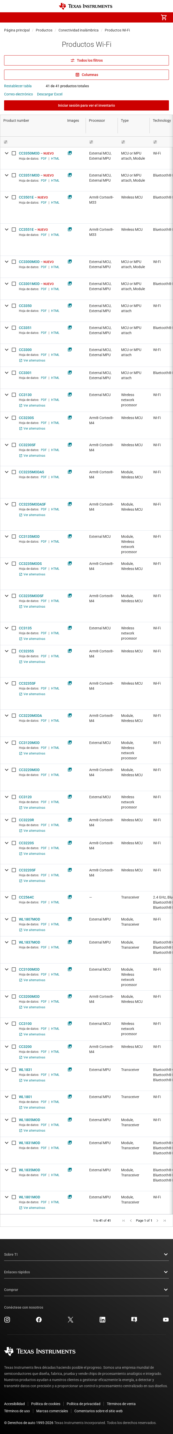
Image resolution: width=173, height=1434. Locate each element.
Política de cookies (45, 1404)
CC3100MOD (29, 969)
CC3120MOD (29, 743)
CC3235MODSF (31, 596)
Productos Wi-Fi (117, 30)
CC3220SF (27, 870)
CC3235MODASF (32, 504)
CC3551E (26, 229)
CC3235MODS (30, 564)
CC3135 (25, 628)
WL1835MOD (29, 1170)
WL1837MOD (29, 942)
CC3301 (25, 373)
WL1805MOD (29, 1120)
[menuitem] (121, 17)
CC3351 (25, 328)
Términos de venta (121, 1404)
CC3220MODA (30, 716)
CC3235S (26, 651)
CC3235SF (27, 683)
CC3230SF (27, 445)
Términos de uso (17, 1411)
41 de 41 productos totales (67, 86)
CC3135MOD (29, 536)
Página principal (17, 30)
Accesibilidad (14, 1404)
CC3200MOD (29, 996)
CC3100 (25, 1024)
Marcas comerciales (52, 1411)
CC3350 (25, 306)
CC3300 (25, 350)
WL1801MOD (29, 1197)
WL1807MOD (29, 919)
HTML (55, 158)
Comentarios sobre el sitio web (98, 1411)
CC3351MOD (29, 175)
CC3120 (25, 797)
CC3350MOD (29, 153)
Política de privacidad (83, 1404)
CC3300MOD (29, 262)
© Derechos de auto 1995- (28, 1423)
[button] (9, 17)
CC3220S (26, 843)
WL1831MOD (29, 1143)
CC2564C (26, 897)
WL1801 (25, 1097)
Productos (44, 30)
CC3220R (26, 820)
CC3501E (26, 197)
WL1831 (25, 1070)
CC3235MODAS (31, 472)
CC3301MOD (29, 284)
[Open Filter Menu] (134, 142)
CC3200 (25, 1047)
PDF (44, 158)
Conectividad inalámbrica (79, 30)
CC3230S (26, 418)
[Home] (85, 6)
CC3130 (25, 395)
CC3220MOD (29, 770)
